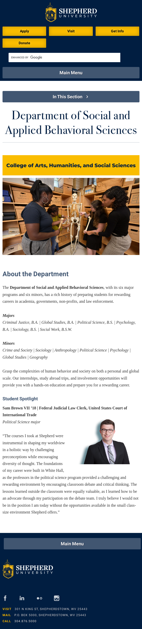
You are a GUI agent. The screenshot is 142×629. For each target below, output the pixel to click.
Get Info (117, 31)
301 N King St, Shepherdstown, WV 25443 (51, 609)
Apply (24, 31)
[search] (64, 57)
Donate (24, 43)
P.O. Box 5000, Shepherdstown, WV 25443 (50, 615)
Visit (71, 31)
